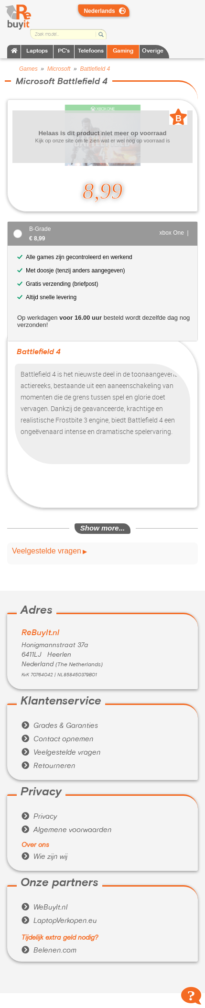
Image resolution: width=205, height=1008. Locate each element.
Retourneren (49, 766)
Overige (152, 51)
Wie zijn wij (44, 857)
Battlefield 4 (95, 68)
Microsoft (59, 68)
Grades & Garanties (60, 726)
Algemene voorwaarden (67, 830)
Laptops (37, 51)
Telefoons (91, 51)
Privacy (39, 816)
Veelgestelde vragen (46, 551)
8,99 (103, 191)
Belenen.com (49, 950)
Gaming (123, 51)
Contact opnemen (58, 739)
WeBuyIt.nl (44, 907)
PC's (64, 51)
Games (28, 68)
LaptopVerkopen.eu (59, 921)
